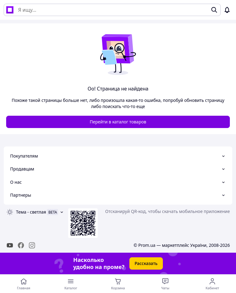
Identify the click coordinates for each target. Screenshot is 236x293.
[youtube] (10, 245)
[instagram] (32, 245)
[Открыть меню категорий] (71, 284)
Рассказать (146, 263)
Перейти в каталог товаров (118, 122)
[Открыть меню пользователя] (212, 284)
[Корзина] (118, 284)
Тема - (31, 212)
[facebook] (21, 245)
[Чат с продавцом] (165, 284)
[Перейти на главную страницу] (23, 284)
